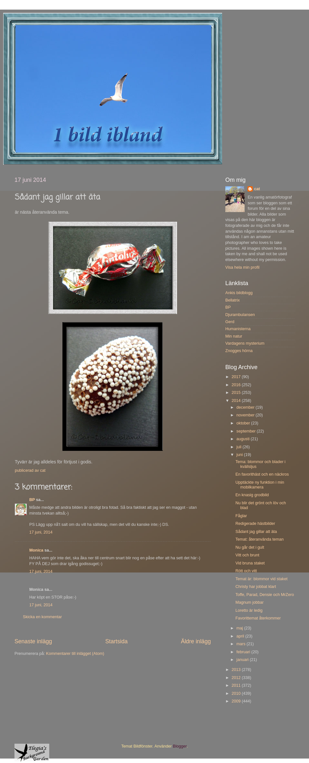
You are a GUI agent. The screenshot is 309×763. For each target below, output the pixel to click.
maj (240, 628)
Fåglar (241, 516)
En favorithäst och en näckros (262, 474)
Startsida (116, 641)
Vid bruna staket (250, 563)
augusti (244, 439)
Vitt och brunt (247, 555)
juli (240, 447)
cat (257, 189)
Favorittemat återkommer (258, 618)
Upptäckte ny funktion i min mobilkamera (259, 484)
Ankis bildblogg (239, 293)
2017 (236, 377)
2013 (236, 669)
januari (243, 659)
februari (244, 652)
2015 (236, 392)
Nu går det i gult (249, 547)
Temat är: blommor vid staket (261, 579)
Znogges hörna (239, 351)
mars (242, 644)
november (246, 415)
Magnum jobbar (249, 602)
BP (32, 500)
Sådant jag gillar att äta (256, 531)
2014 (236, 400)
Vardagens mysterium (245, 343)
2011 (236, 685)
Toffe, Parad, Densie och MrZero (264, 594)
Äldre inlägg (196, 641)
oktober (244, 423)
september (247, 431)
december (246, 407)
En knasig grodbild (252, 495)
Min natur (233, 336)
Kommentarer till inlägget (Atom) (75, 653)
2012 (236, 677)
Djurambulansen (240, 314)
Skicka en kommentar (42, 617)
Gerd (229, 322)
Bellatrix (232, 300)
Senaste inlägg (33, 641)
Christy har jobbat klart (255, 586)
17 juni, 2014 (40, 532)
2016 (236, 385)
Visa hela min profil (242, 267)
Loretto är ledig (248, 610)
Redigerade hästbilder (255, 523)
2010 (236, 693)
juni (240, 454)
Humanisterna (237, 329)
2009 (236, 701)
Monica (36, 550)
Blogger (180, 746)
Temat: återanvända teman (259, 539)
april (241, 636)
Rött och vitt (246, 571)
